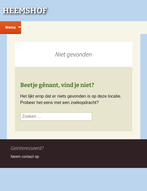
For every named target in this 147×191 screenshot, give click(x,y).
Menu (10, 27)
